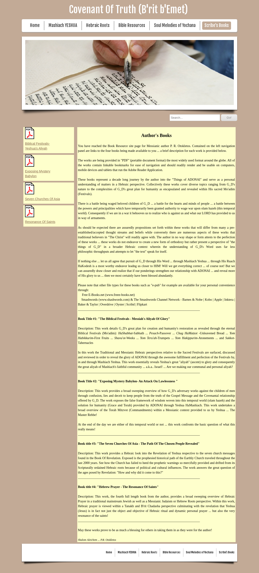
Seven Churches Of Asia (42, 199)
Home (35, 25)
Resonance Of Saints (40, 222)
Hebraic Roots (98, 25)
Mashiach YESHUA (63, 25)
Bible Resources (131, 25)
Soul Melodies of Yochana (175, 25)
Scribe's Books (216, 25)
